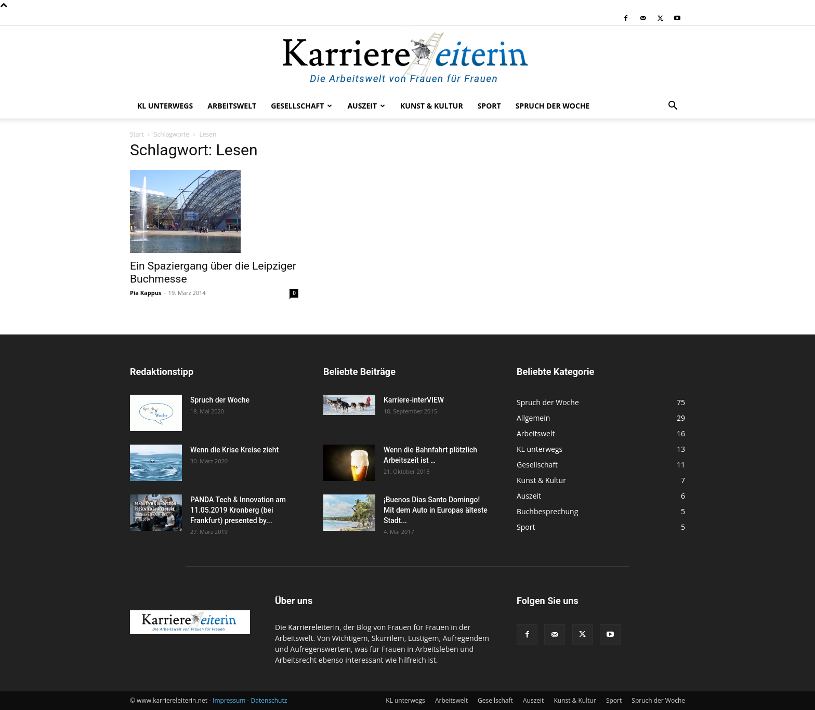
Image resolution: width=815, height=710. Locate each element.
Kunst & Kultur (431, 106)
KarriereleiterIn (313, 627)
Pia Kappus (145, 293)
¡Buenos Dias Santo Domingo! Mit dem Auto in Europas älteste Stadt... (436, 510)
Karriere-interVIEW (414, 400)
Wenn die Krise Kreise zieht (234, 450)
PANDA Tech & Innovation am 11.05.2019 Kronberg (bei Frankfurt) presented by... (238, 510)
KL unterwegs (165, 106)
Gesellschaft (301, 106)
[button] (672, 107)
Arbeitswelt (231, 106)
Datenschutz (269, 700)
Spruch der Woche (553, 106)
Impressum (229, 700)
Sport (489, 106)
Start (137, 134)
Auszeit (366, 106)
